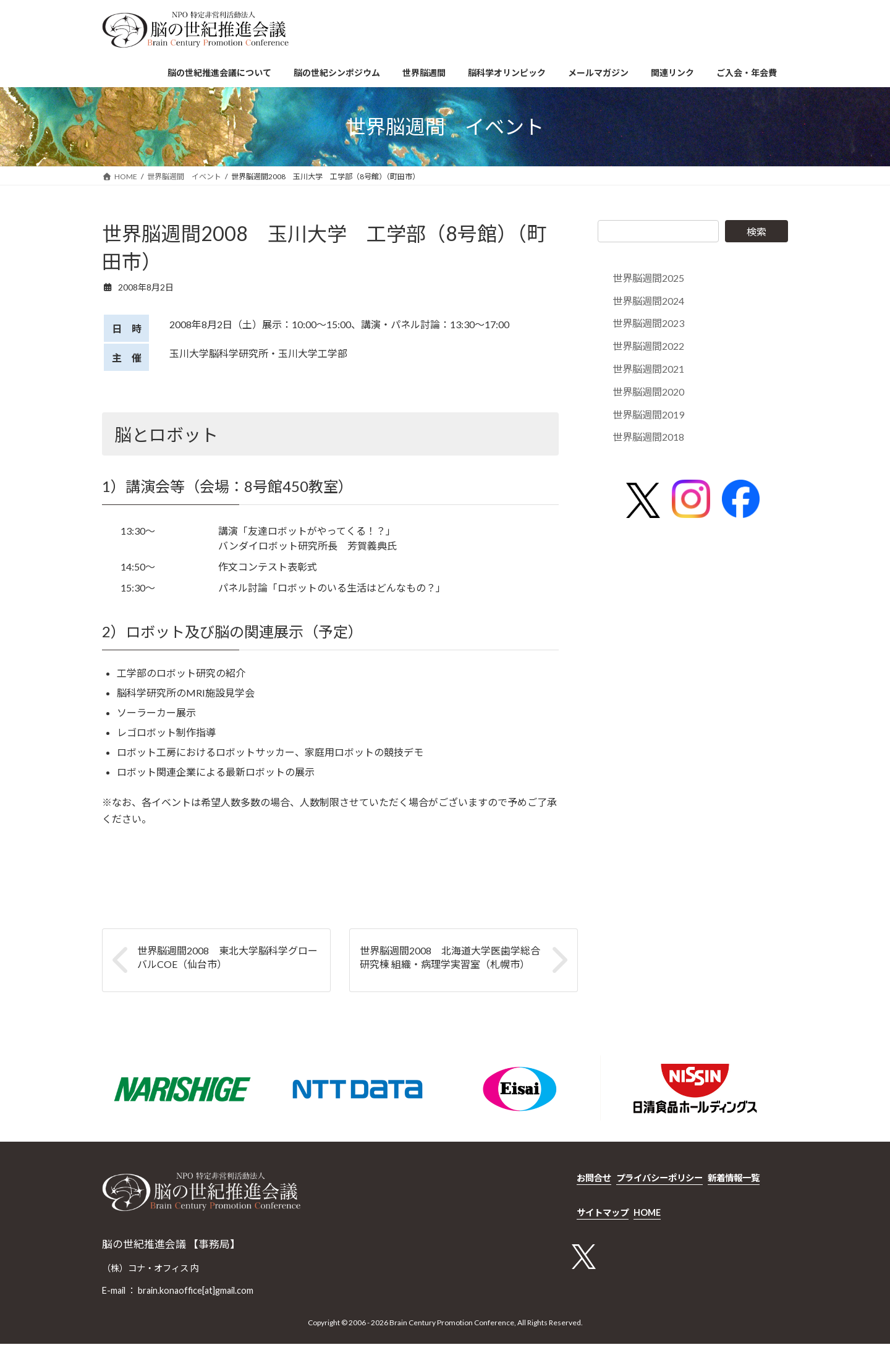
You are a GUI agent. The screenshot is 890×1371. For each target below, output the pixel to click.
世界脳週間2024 (648, 301)
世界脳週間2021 (648, 369)
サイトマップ (603, 1212)
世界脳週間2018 (648, 437)
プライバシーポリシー (659, 1178)
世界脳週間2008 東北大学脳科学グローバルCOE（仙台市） (227, 957)
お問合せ (594, 1178)
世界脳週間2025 (648, 278)
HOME (647, 1212)
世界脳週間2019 (648, 414)
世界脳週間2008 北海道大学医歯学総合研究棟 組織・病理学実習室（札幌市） (450, 957)
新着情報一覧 (734, 1178)
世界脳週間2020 (648, 391)
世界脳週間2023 (648, 323)
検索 (756, 231)
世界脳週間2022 (648, 346)
